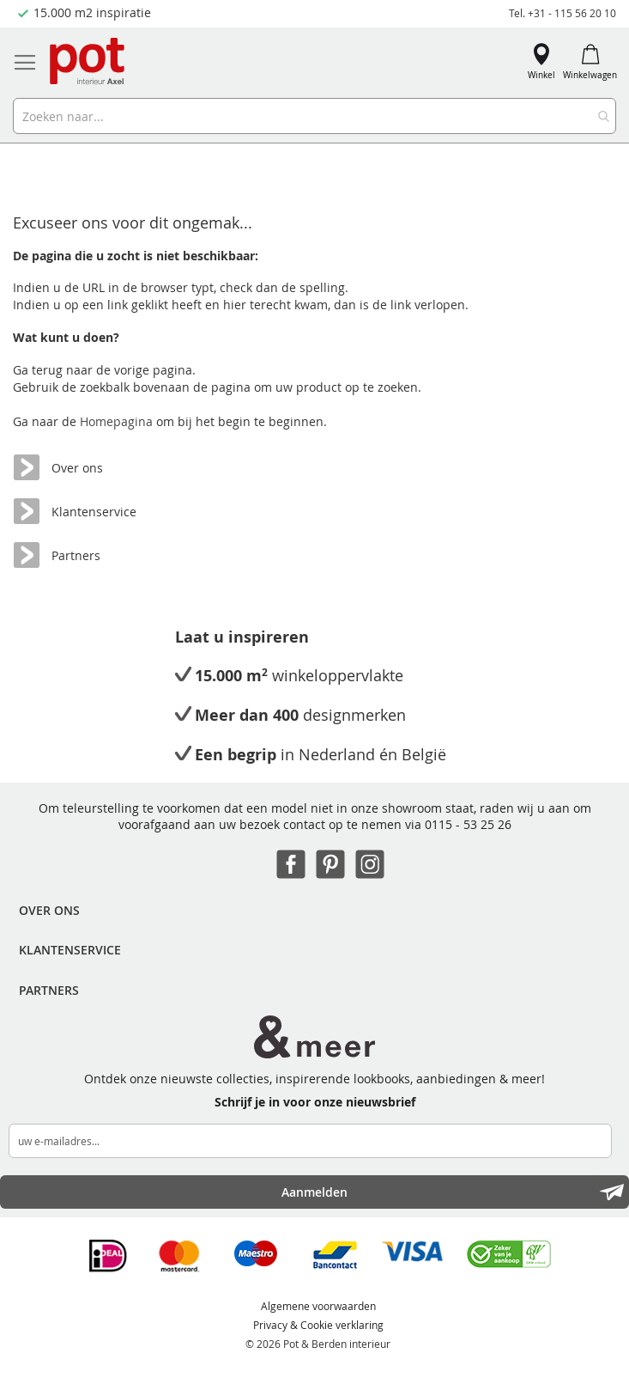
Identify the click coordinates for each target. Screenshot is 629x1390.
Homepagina (118, 421)
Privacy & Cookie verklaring (318, 1325)
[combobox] (314, 116)
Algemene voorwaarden (318, 1306)
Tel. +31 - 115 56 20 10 (562, 13)
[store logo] (88, 62)
